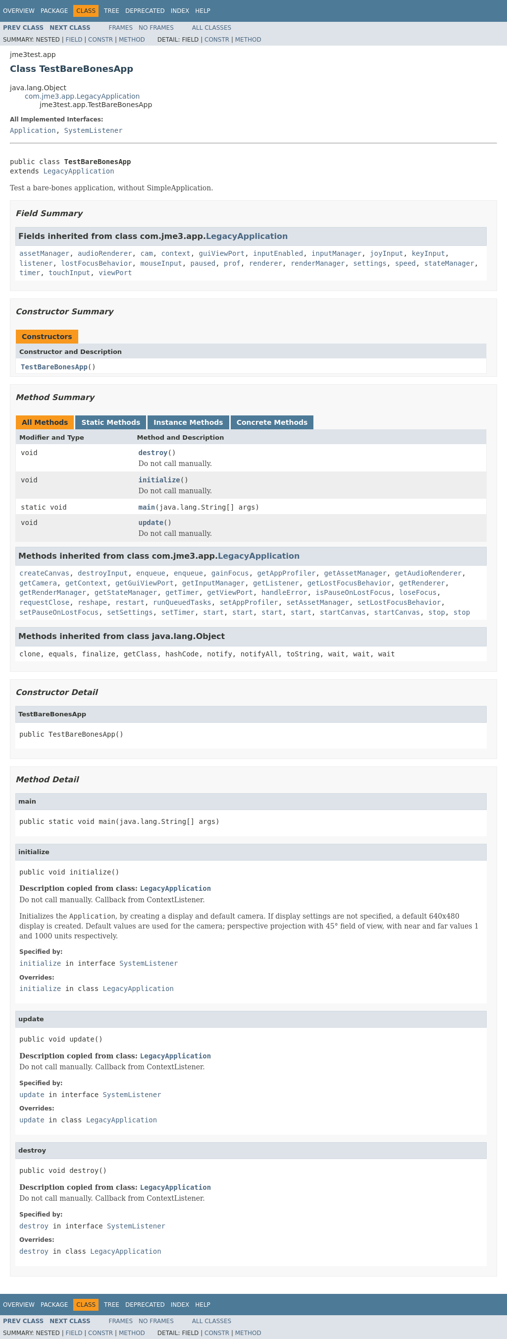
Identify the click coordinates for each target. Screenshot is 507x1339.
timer (29, 273)
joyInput (386, 253)
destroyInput (103, 573)
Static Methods (110, 422)
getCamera (38, 583)
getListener (276, 583)
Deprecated (145, 10)
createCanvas (44, 573)
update (151, 522)
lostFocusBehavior (96, 263)
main (147, 507)
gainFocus (230, 573)
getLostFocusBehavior (349, 583)
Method (132, 39)
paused (203, 263)
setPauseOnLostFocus (59, 612)
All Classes (211, 27)
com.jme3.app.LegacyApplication (82, 96)
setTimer (178, 612)
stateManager (449, 263)
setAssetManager (318, 602)
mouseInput (161, 263)
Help (202, 10)
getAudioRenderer (428, 573)
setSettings (130, 612)
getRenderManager (52, 592)
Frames (121, 27)
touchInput (69, 273)
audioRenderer (105, 253)
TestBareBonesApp (54, 367)
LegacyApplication (78, 171)
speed (405, 263)
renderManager (318, 263)
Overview (19, 10)
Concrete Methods (272, 422)
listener (35, 263)
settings (369, 263)
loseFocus (418, 592)
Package (54, 10)
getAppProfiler (286, 573)
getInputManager (213, 583)
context (176, 253)
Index (180, 10)
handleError (284, 592)
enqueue (150, 573)
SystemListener (93, 130)
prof (232, 263)
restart (130, 602)
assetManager (44, 253)
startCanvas (343, 612)
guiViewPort (222, 253)
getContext (86, 583)
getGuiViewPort (144, 583)
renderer (265, 263)
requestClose (44, 602)
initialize (159, 480)
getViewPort (230, 592)
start (213, 612)
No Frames (156, 27)
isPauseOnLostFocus (353, 592)
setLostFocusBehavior (399, 602)
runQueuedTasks (182, 602)
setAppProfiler (249, 602)
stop (436, 612)
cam (146, 253)
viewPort (115, 273)
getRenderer (422, 583)
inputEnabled (278, 253)
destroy (153, 453)
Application (33, 130)
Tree (111, 10)
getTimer (182, 592)
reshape (92, 602)
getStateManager (126, 592)
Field (73, 39)
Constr (100, 39)
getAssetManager (355, 573)
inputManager (336, 253)
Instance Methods (188, 422)
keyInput (428, 253)
